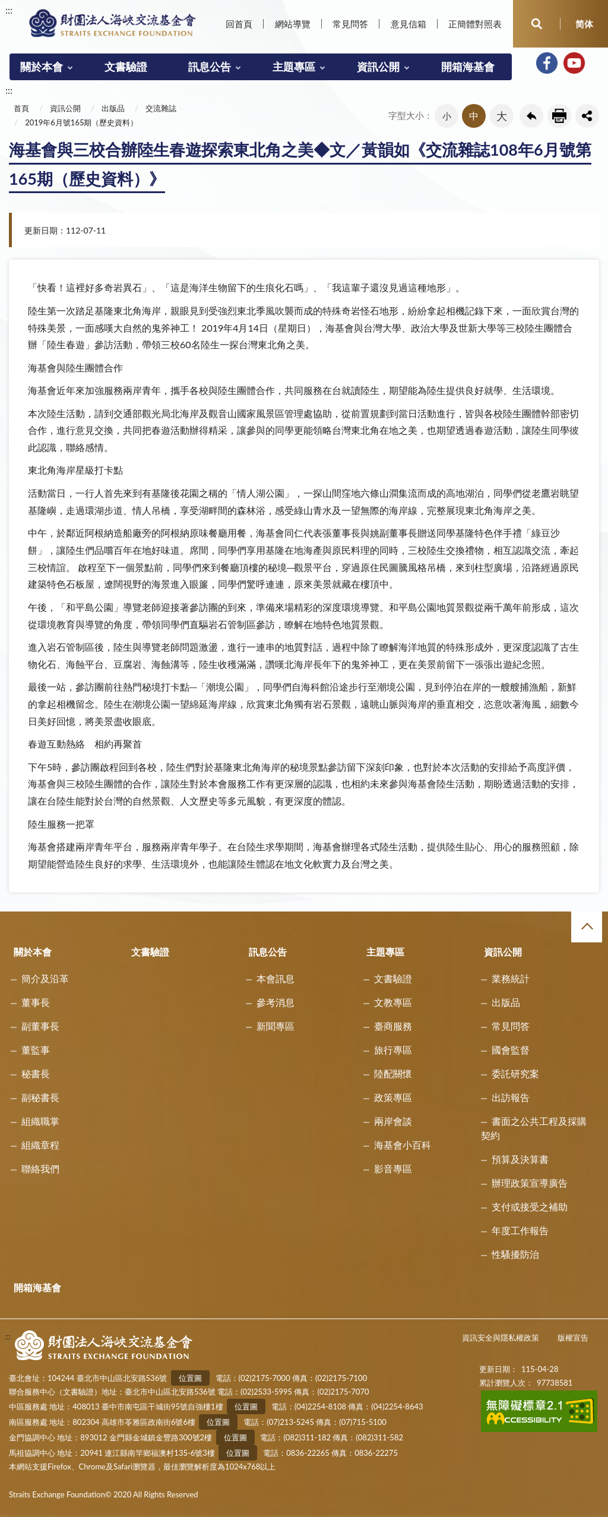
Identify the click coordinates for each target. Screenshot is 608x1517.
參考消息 (275, 1002)
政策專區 (393, 1097)
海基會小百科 (402, 1144)
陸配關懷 (393, 1073)
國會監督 (511, 1049)
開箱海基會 (468, 66)
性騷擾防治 (515, 1254)
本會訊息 (275, 978)
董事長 (35, 1002)
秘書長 (35, 1073)
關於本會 (41, 66)
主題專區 (294, 66)
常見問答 (350, 23)
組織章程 (40, 1144)
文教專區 (393, 1002)
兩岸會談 (393, 1121)
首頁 (21, 108)
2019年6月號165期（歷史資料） (81, 122)
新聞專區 (275, 1026)
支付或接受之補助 (530, 1206)
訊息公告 (209, 66)
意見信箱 (408, 23)
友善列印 (559, 116)
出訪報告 (511, 1097)
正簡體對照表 (475, 23)
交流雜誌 (160, 108)
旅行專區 (393, 1049)
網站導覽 (293, 23)
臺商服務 (393, 1026)
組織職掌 (40, 1121)
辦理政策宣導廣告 (530, 1182)
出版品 (113, 108)
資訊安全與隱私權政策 (500, 1337)
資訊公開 (378, 66)
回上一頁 (531, 116)
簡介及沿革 (45, 978)
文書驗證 (125, 66)
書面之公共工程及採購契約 (534, 1128)
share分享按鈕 (587, 116)
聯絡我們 (40, 1168)
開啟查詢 (536, 24)
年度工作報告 (520, 1230)
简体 (584, 23)
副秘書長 (40, 1097)
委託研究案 (515, 1073)
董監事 (35, 1049)
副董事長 (40, 1026)
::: (8, 9)
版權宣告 (573, 1337)
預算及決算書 (520, 1159)
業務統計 (511, 978)
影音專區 (393, 1168)
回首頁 (239, 23)
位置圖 (190, 1378)
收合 (586, 927)
